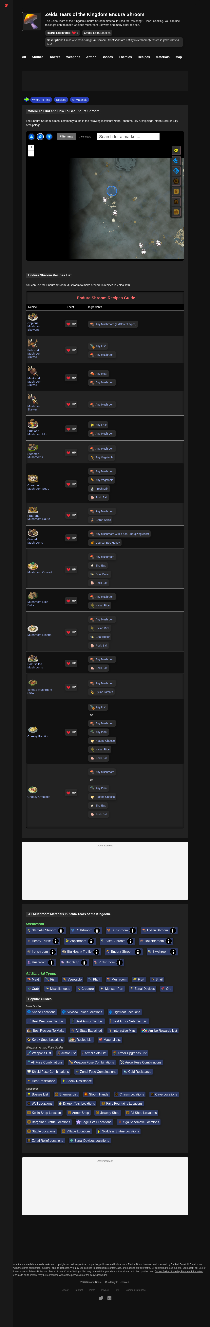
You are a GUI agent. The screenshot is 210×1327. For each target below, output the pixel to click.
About (65, 1290)
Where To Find (41, 99)
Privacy (105, 1290)
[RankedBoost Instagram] (109, 1298)
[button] (159, 243)
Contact (78, 1290)
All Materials (79, 99)
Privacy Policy (36, 1271)
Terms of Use (56, 1271)
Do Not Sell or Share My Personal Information (179, 1271)
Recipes (61, 99)
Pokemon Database (135, 1290)
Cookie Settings (72, 1271)
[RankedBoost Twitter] (101, 1298)
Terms (92, 1290)
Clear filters (85, 136)
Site (117, 1290)
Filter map (66, 136)
